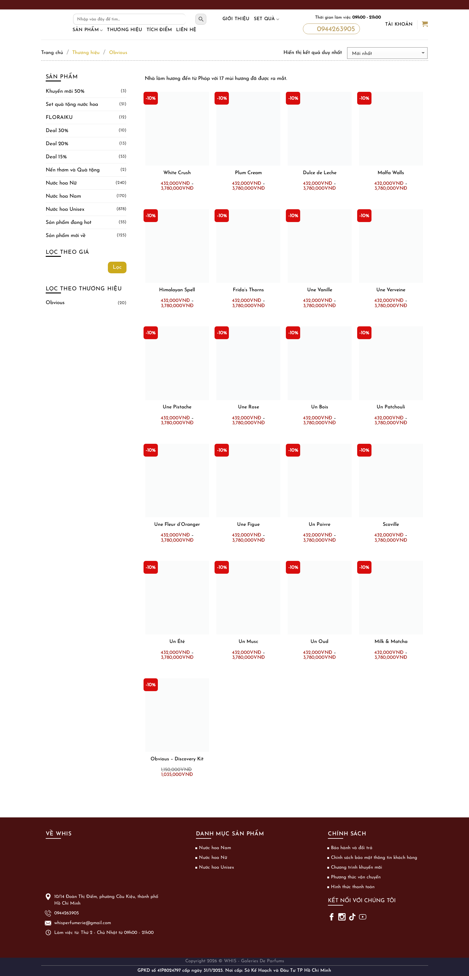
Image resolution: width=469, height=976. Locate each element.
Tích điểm (159, 30)
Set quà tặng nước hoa (72, 104)
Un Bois (319, 407)
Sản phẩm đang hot (68, 222)
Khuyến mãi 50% (65, 91)
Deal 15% (56, 157)
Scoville (391, 524)
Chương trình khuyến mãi (356, 867)
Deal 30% (57, 130)
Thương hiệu (124, 30)
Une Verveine (390, 290)
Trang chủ (52, 52)
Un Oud (320, 641)
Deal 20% (57, 143)
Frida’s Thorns (248, 290)
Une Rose (248, 407)
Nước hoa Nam (63, 196)
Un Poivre (319, 524)
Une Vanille (319, 290)
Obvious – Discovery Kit (177, 759)
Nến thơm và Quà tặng (73, 170)
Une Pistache (177, 407)
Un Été (177, 641)
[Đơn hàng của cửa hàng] (387, 53)
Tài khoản (399, 24)
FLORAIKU (59, 117)
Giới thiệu (236, 19)
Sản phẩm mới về (66, 235)
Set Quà (266, 19)
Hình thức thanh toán (353, 887)
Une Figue (248, 524)
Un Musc (248, 641)
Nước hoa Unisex (65, 209)
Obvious (55, 302)
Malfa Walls (391, 172)
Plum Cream (248, 172)
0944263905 (331, 29)
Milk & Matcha (391, 641)
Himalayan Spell (177, 290)
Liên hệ (186, 30)
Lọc (117, 267)
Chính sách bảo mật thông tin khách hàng (374, 858)
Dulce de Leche (319, 172)
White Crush (177, 172)
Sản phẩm (88, 30)
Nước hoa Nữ (61, 183)
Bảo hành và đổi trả (351, 848)
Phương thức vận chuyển (356, 877)
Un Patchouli (391, 407)
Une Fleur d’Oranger (177, 524)
